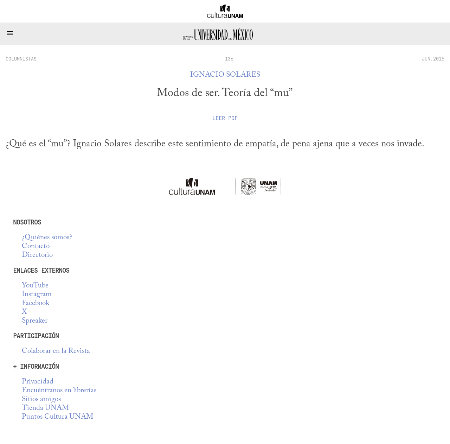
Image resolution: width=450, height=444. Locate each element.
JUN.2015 (433, 59)
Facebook (35, 303)
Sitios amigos (41, 399)
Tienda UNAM (45, 408)
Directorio (37, 255)
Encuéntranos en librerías (59, 390)
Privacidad (37, 382)
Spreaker (34, 321)
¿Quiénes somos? (47, 237)
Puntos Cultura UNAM (57, 417)
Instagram (37, 294)
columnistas (21, 59)
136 (229, 59)
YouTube (35, 286)
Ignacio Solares (225, 75)
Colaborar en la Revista (56, 351)
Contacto (36, 246)
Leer (225, 118)
